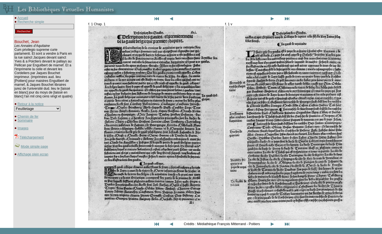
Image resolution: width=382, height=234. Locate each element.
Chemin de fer (27, 117)
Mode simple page (34, 147)
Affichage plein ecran (32, 154)
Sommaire (25, 120)
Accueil (22, 18)
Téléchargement (32, 137)
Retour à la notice (30, 104)
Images (22, 128)
